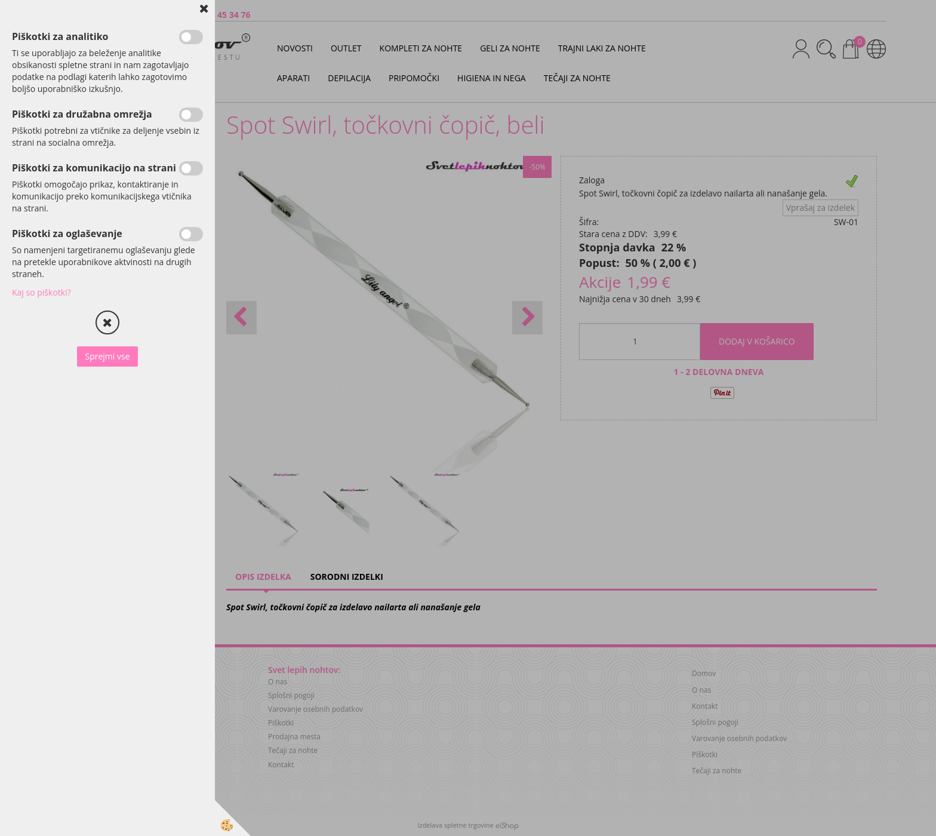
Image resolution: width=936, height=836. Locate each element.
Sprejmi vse (107, 356)
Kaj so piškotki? (41, 292)
